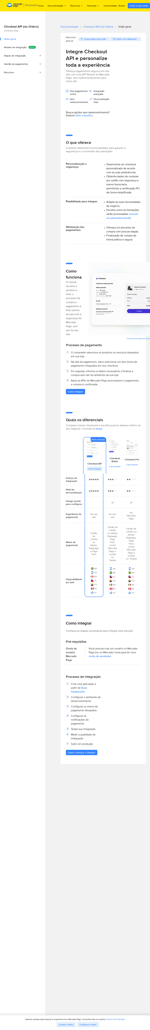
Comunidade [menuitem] (112, 5)
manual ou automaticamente (122, 216)
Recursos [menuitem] (76, 5)
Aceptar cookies (66, 1024)
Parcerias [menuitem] (93, 5)
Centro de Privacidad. (115, 1019)
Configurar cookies (87, 1024)
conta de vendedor (100, 656)
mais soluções (83, 115)
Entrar (122, 5)
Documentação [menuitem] (57, 5)
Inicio (41, 5)
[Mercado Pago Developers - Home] (22, 5)
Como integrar (94, 468)
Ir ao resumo (114, 466)
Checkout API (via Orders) (98, 27)
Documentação (69, 27)
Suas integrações (79, 690)
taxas (99, 429)
